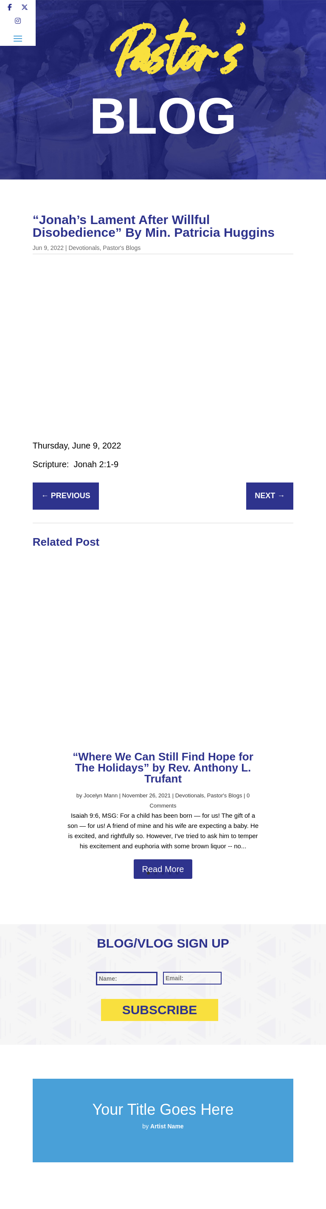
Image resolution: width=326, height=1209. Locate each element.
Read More (163, 869)
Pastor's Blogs (122, 247)
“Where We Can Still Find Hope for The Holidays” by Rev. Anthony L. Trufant (163, 767)
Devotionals (83, 247)
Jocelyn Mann (101, 795)
